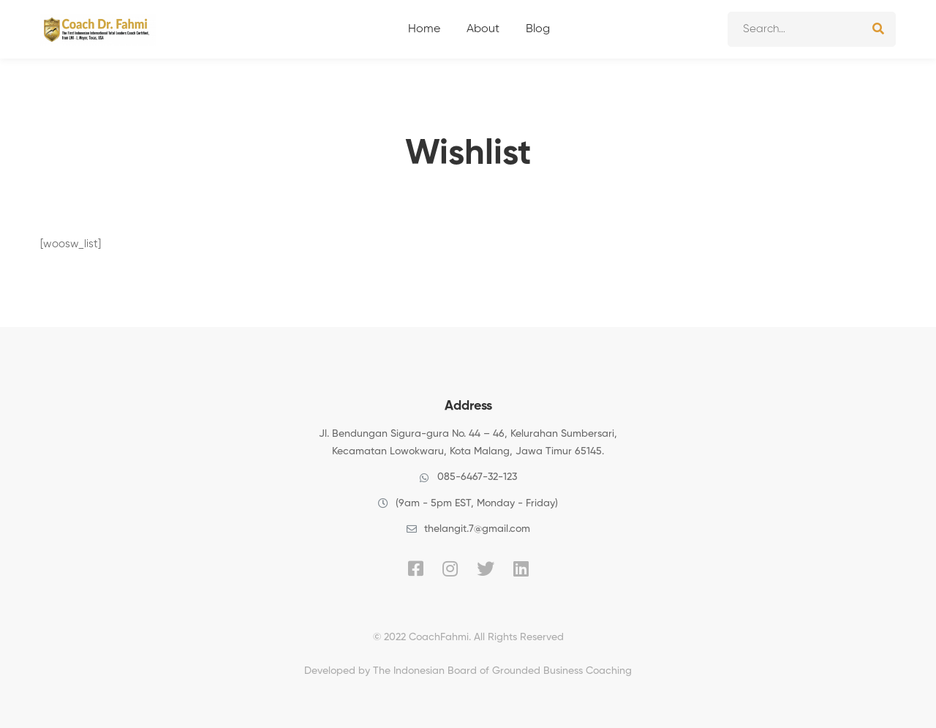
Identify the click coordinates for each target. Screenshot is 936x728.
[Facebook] (416, 568)
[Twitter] (485, 568)
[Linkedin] (521, 568)
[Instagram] (450, 568)
